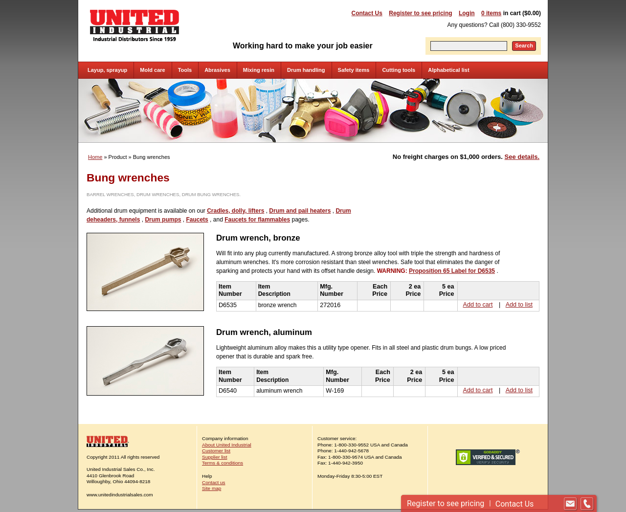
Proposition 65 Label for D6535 (452, 270)
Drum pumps (163, 219)
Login (467, 13)
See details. (522, 156)
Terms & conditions (222, 463)
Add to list (519, 304)
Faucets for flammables (257, 219)
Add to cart (478, 304)
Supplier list (214, 457)
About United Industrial (226, 444)
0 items (491, 13)
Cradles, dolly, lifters (235, 210)
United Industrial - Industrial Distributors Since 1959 (134, 25)
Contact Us (367, 13)
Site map (211, 488)
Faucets (197, 219)
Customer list (216, 450)
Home (95, 157)
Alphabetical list (448, 70)
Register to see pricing (420, 13)
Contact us (213, 482)
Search (524, 45)
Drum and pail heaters (300, 210)
